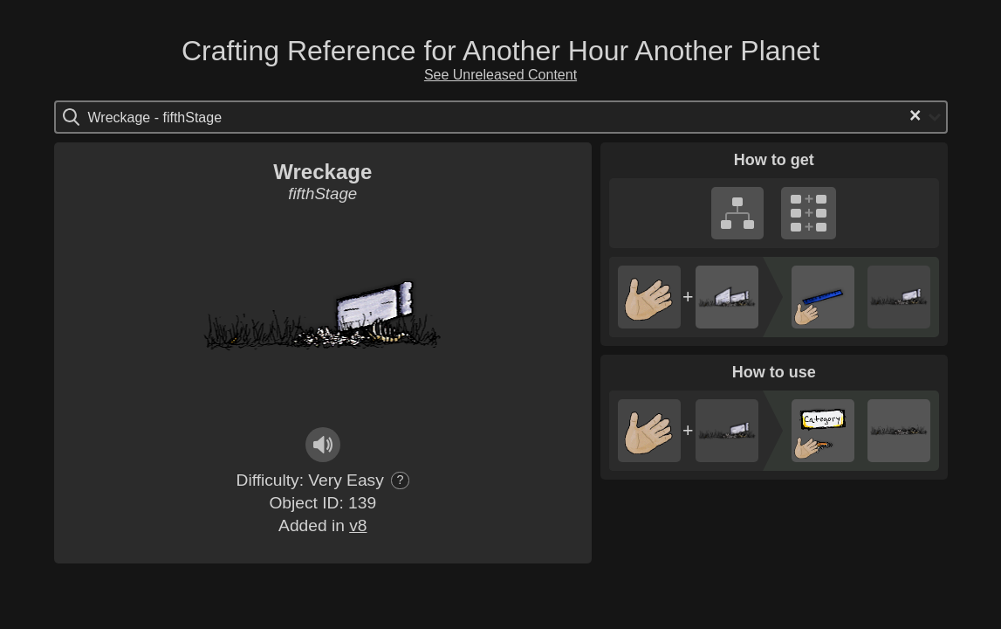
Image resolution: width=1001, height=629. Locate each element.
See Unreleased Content (500, 74)
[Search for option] (162, 117)
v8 (358, 525)
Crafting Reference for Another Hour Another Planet (500, 50)
